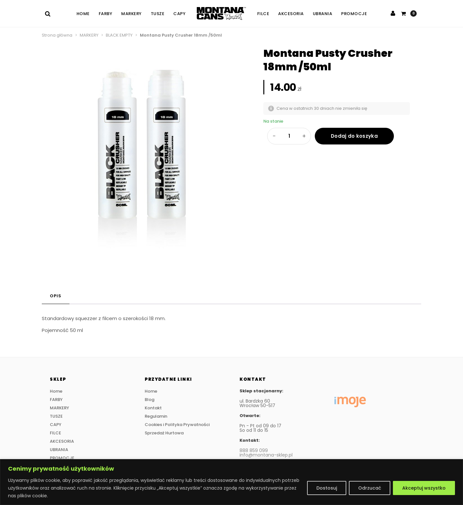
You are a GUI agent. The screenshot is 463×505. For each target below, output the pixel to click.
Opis (55, 296)
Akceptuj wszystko (424, 488)
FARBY (106, 14)
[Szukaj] (50, 13)
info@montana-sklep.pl (266, 455)
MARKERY (131, 14)
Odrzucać (369, 488)
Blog (149, 399)
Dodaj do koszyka (354, 136)
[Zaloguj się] (393, 13)
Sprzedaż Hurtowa (164, 433)
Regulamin (156, 416)
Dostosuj (326, 488)
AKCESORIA (291, 14)
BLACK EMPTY (119, 35)
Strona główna (57, 35)
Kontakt (153, 408)
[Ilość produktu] (289, 136)
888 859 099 (254, 450)
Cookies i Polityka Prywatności (177, 424)
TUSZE (158, 14)
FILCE (263, 14)
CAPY (179, 14)
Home (83, 14)
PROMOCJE (354, 14)
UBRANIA (322, 14)
